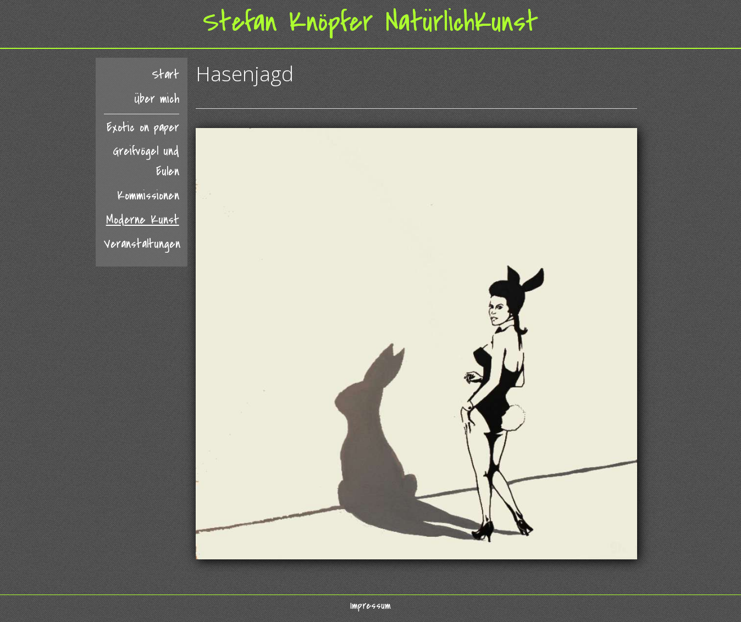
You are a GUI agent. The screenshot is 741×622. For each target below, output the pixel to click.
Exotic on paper (143, 127)
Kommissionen (148, 195)
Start (165, 75)
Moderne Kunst (142, 220)
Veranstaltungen (141, 244)
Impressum (370, 605)
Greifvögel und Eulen (146, 161)
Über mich (156, 99)
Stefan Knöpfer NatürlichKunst (370, 22)
